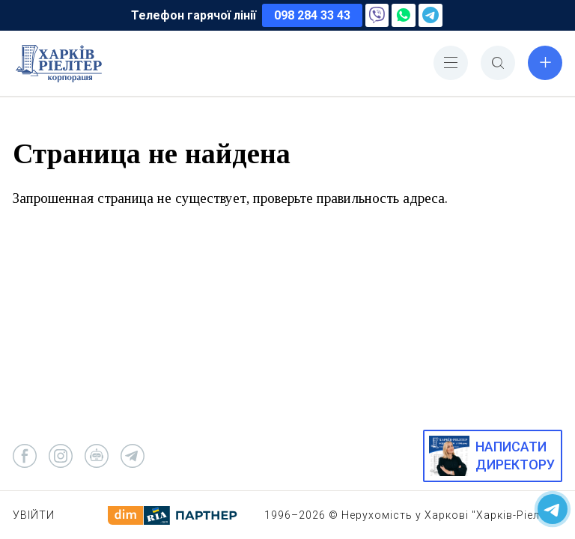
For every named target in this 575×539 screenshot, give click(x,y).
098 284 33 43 (312, 15)
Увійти (34, 515)
